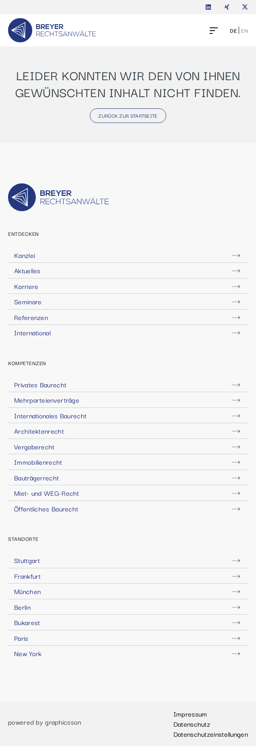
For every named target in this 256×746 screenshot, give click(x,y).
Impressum (190, 714)
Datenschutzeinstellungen (210, 734)
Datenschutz (191, 724)
